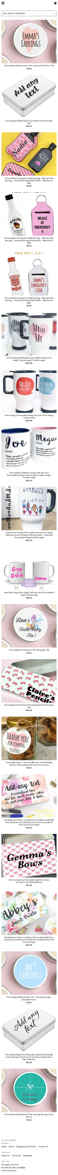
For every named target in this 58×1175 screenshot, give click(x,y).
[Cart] (55, 3)
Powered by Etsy (9, 1171)
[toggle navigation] (2, 3)
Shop (4, 1146)
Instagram (27, 1155)
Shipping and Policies (26, 1146)
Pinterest (5, 1155)
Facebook (16, 1155)
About (11, 1146)
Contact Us (43, 1146)
